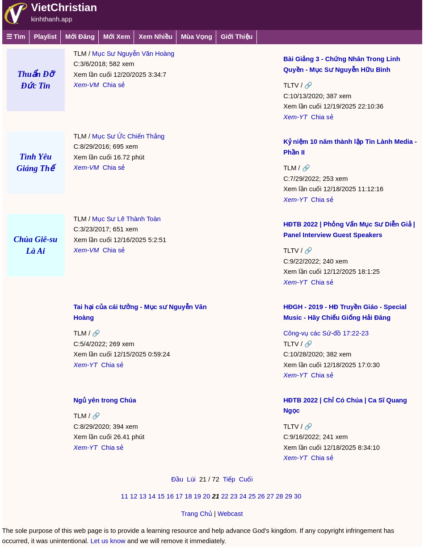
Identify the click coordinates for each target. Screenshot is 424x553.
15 (160, 496)
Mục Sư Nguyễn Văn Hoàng (133, 53)
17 (179, 496)
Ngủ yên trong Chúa (105, 400)
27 (270, 496)
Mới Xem (116, 36)
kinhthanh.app (51, 19)
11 (124, 496)
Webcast (230, 513)
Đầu (177, 479)
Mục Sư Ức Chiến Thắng (128, 136)
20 (206, 496)
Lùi (191, 479)
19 (197, 496)
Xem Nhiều (155, 36)
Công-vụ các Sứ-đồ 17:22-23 (326, 333)
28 (279, 496)
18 (188, 496)
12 (133, 496)
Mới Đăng (80, 36)
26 (260, 496)
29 (288, 496)
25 (252, 496)
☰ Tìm (15, 36)
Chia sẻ (114, 84)
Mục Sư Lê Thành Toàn (126, 218)
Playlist (45, 36)
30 (297, 496)
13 (142, 496)
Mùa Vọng (196, 36)
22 (224, 496)
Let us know (107, 541)
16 (170, 496)
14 (151, 496)
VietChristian (64, 7)
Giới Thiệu (237, 36)
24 (243, 496)
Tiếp (229, 479)
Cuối (246, 479)
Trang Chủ (196, 513)
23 (233, 496)
